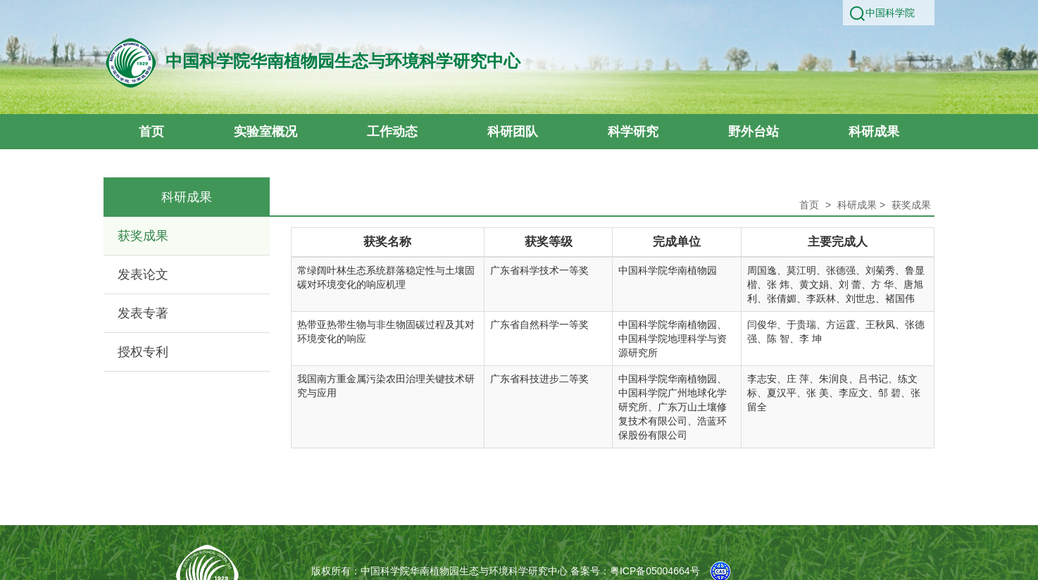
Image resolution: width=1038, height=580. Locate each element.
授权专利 (143, 352)
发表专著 (143, 313)
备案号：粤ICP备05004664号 (635, 570)
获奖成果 (143, 236)
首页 (809, 204)
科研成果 (857, 204)
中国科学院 (890, 12)
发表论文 (143, 274)
